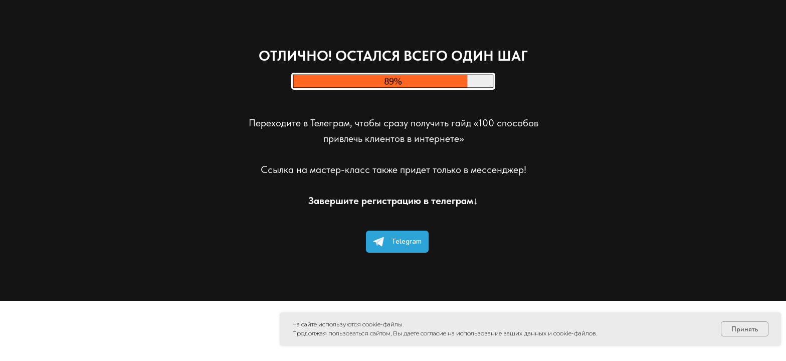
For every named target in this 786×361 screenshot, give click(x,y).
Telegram (395, 242)
